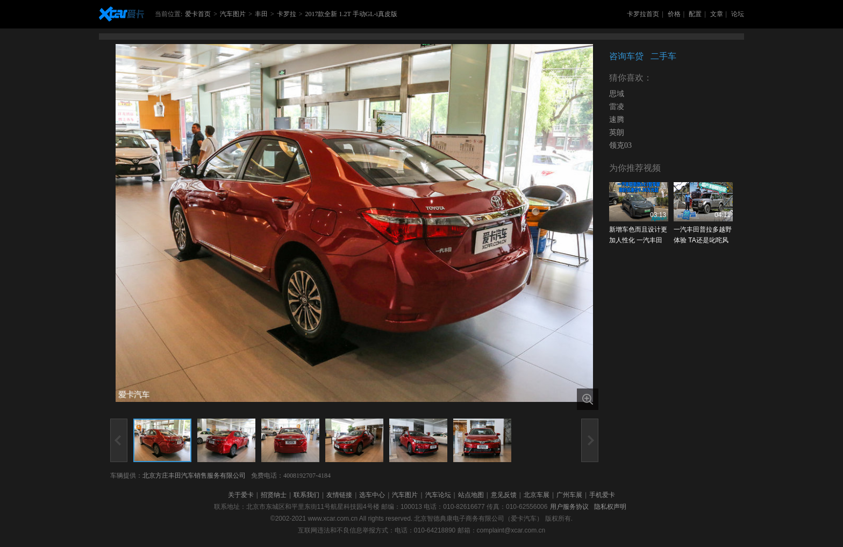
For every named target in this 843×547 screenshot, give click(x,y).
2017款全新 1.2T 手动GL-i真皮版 (351, 14)
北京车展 (536, 495)
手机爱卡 (602, 495)
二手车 (663, 56)
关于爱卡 (241, 495)
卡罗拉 (286, 14)
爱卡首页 (198, 14)
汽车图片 (233, 14)
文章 (716, 14)
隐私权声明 (610, 506)
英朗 (616, 132)
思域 (616, 94)
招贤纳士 (274, 495)
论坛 (737, 14)
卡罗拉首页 (643, 14)
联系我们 (306, 495)
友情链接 (339, 495)
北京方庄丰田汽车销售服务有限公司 (194, 475)
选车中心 (372, 495)
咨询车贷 (626, 56)
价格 (674, 14)
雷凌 (616, 107)
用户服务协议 (569, 506)
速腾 (616, 120)
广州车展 (569, 495)
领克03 (620, 145)
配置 (695, 14)
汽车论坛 (438, 495)
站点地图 (471, 495)
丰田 (261, 14)
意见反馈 (504, 495)
